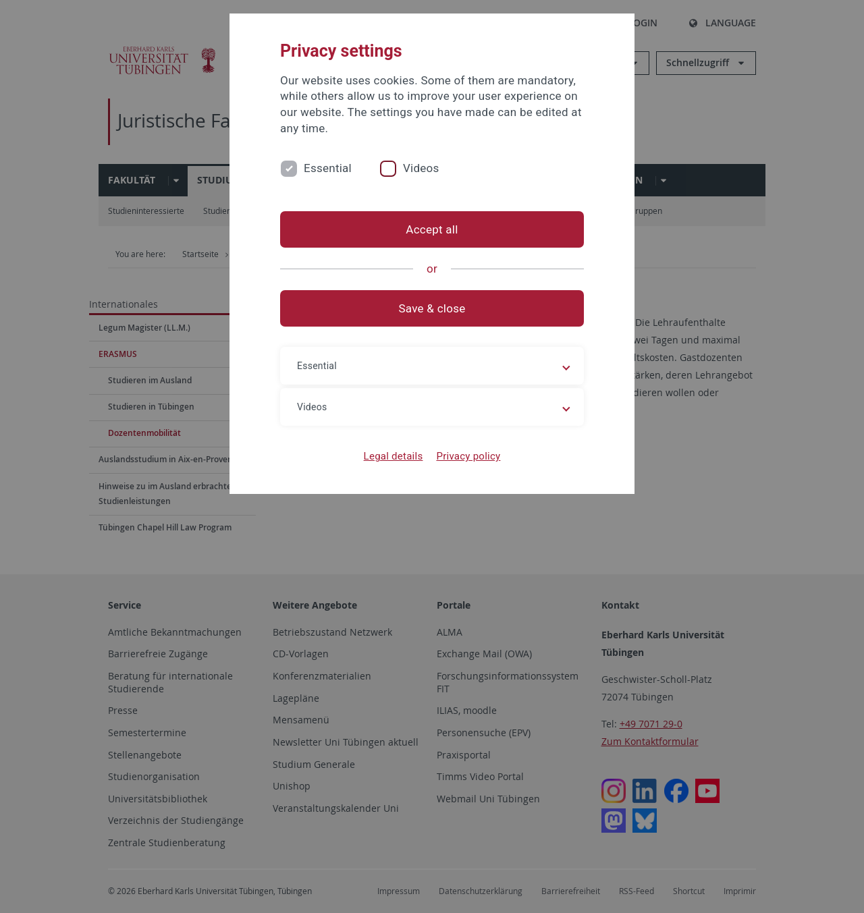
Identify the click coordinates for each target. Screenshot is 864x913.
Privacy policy (468, 456)
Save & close (432, 308)
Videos (421, 168)
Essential (328, 168)
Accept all (432, 229)
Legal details (393, 456)
